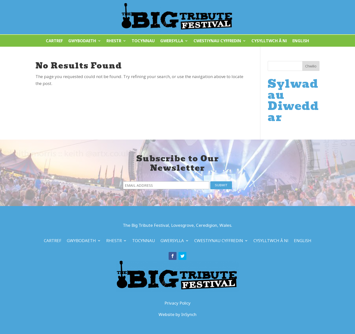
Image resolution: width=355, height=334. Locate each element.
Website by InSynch (177, 314)
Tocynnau (143, 41)
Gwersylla (171, 41)
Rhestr (113, 41)
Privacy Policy (177, 303)
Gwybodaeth (82, 41)
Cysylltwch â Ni (269, 41)
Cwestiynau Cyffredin (217, 41)
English (300, 41)
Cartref (54, 41)
